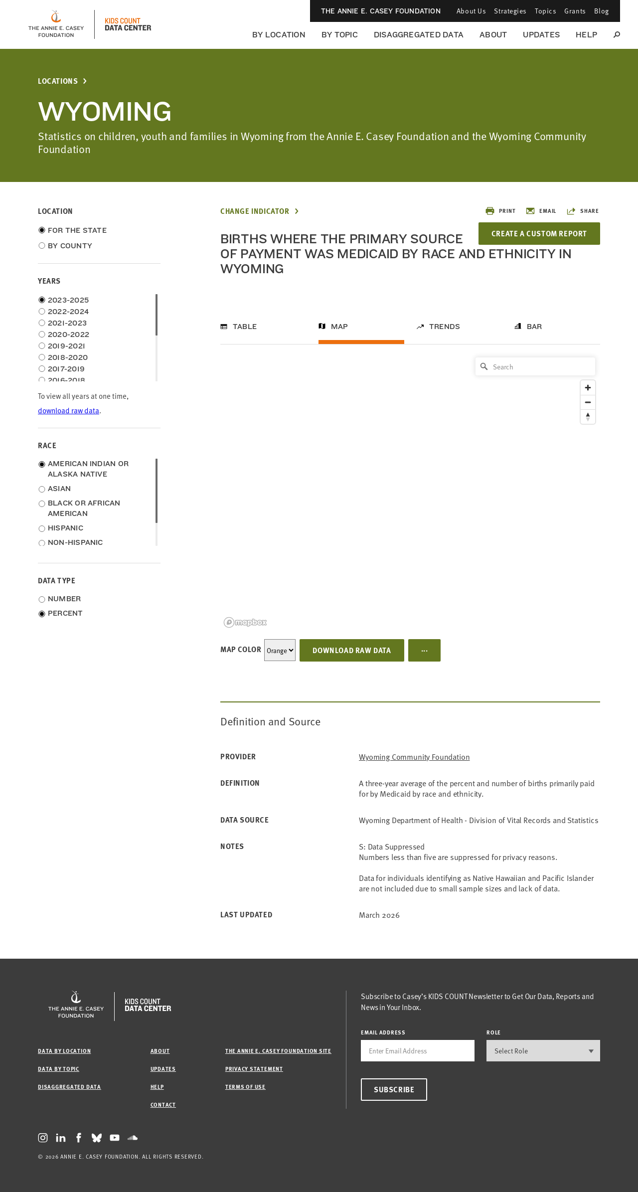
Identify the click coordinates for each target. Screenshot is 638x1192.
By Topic (339, 34)
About (493, 34)
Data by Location (64, 1050)
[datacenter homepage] (128, 24)
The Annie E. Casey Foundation (381, 11)
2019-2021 (66, 345)
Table (245, 326)
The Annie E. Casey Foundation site (278, 1050)
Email (540, 211)
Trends (444, 326)
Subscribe (394, 1089)
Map (339, 326)
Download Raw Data (352, 650)
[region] (410, 491)
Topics (545, 10)
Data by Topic (58, 1068)
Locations (58, 81)
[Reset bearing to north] (588, 416)
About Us (471, 10)
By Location (279, 34)
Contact (163, 1104)
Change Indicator (255, 211)
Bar (534, 326)
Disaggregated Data (419, 34)
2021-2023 (67, 323)
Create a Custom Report (539, 233)
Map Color (240, 649)
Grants (575, 10)
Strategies (510, 10)
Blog (601, 10)
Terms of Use (245, 1086)
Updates (541, 34)
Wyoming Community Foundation (414, 756)
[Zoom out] (588, 402)
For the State (77, 230)
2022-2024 (68, 311)
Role (493, 1032)
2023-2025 (68, 300)
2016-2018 (66, 380)
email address (383, 1032)
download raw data (68, 410)
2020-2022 (68, 334)
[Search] (535, 366)
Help (586, 34)
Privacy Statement (254, 1068)
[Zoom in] (588, 387)
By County (70, 245)
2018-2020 (68, 357)
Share (582, 211)
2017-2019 (66, 368)
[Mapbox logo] (245, 622)
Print (500, 211)
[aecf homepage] (56, 24)
